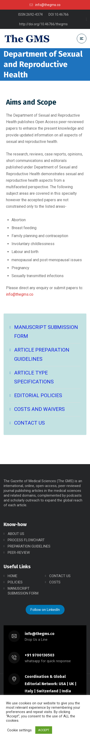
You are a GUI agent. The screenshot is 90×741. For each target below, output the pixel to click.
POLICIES (15, 582)
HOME (12, 576)
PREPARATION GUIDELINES (29, 546)
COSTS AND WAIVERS (39, 409)
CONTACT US (29, 423)
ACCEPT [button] (43, 730)
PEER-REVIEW (19, 552)
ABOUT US (16, 534)
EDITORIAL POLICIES (38, 395)
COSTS (54, 582)
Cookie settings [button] (19, 730)
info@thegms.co (19, 294)
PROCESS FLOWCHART (26, 540)
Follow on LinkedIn (45, 609)
